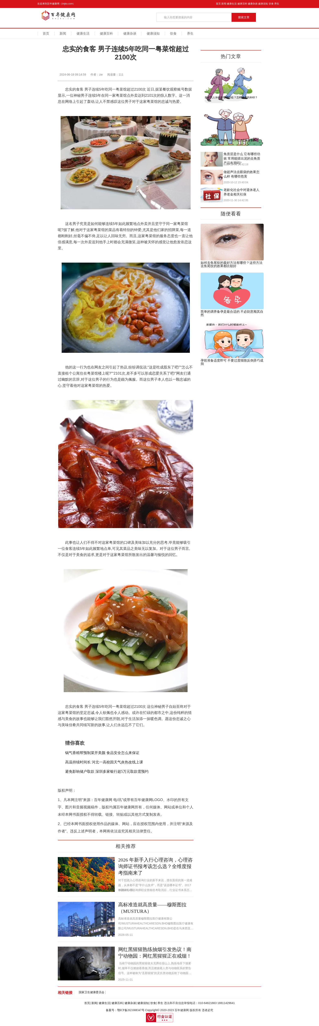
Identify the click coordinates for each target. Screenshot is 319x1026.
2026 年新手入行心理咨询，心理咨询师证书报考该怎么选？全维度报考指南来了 (155, 866)
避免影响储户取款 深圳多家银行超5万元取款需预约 (107, 772)
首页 (218, 3)
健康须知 (263, 3)
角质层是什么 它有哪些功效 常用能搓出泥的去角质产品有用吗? (242, 158)
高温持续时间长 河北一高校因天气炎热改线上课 (104, 762)
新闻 (223, 3)
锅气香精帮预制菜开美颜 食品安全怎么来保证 (102, 753)
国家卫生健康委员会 (91, 992)
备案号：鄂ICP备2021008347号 (125, 1010)
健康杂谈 (253, 3)
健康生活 (232, 3)
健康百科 (242, 3)
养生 (276, 3)
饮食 (271, 3)
